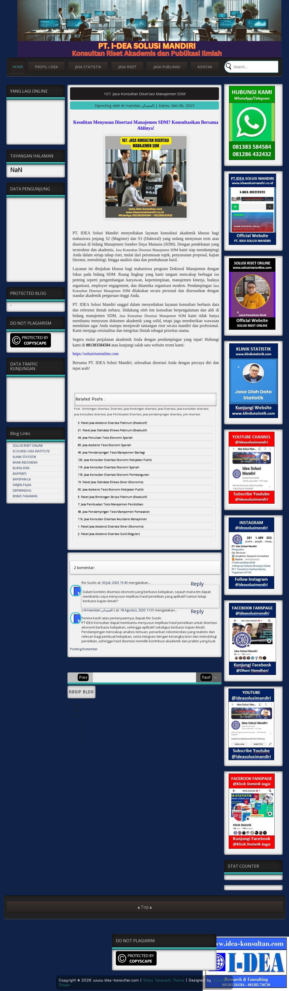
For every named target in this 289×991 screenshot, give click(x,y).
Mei (70, 705)
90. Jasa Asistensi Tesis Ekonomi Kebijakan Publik (111, 489)
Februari (73, 731)
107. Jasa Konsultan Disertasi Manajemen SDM (144, 93)
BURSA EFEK (21, 468)
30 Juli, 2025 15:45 (115, 582)
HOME (17, 66)
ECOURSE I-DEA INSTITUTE (31, 451)
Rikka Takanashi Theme (163, 980)
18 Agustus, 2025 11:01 (137, 610)
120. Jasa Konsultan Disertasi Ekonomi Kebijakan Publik (115, 460)
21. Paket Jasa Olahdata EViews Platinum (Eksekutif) (112, 430)
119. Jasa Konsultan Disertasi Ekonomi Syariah (108, 467)
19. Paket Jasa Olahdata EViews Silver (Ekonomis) (110, 482)
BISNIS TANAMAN (25, 496)
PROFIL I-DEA (46, 66)
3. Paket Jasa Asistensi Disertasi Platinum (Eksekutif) (112, 423)
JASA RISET (127, 66)
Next (206, 677)
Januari (72, 725)
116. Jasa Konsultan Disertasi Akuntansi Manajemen (112, 519)
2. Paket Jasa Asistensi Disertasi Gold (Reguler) (109, 534)
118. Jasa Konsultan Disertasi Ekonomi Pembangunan (113, 474)
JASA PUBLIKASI (167, 66)
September (75, 700)
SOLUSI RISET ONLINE (28, 445)
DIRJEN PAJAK (22, 485)
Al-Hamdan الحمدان (98, 610)
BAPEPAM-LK (22, 479)
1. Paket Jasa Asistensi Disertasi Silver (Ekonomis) (110, 526)
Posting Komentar (84, 649)
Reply (197, 583)
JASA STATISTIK (88, 66)
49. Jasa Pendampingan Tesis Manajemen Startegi (111, 452)
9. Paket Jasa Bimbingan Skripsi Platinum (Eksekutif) (112, 497)
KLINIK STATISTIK (24, 457)
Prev (83, 677)
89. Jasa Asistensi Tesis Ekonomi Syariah (104, 445)
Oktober (73, 720)
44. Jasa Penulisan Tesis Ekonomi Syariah (105, 437)
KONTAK (204, 66)
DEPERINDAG (22, 490)
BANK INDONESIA (25, 462)
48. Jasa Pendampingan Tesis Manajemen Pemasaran (114, 511)
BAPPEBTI (19, 474)
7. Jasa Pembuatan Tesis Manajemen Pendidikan (110, 504)
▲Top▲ (145, 907)
